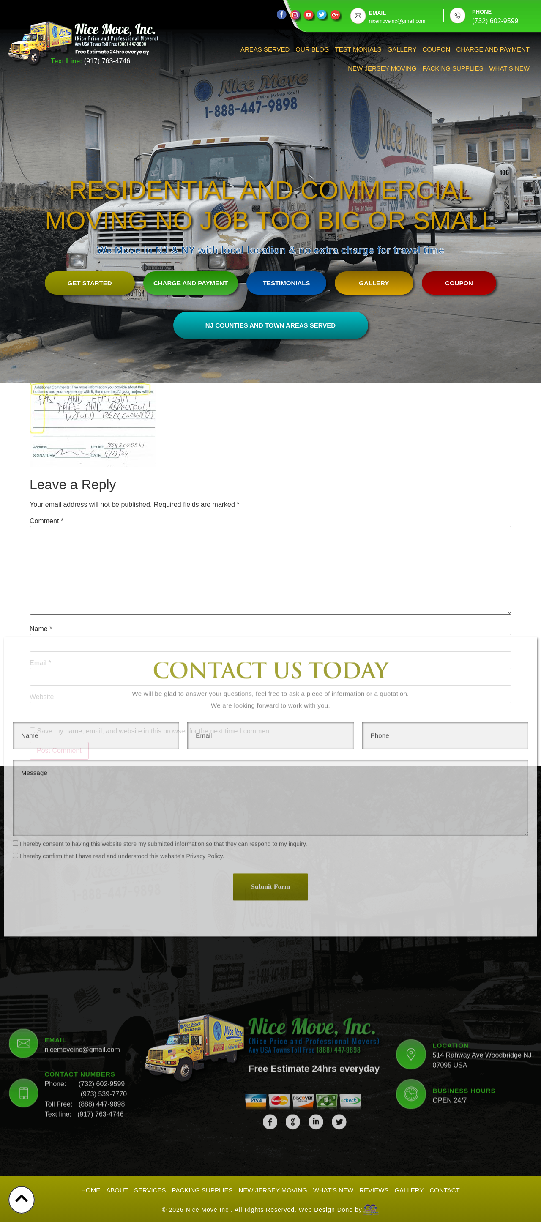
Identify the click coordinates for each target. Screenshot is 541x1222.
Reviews (373, 1190)
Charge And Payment (493, 49)
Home (90, 1190)
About (117, 1190)
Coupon (437, 49)
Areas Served (265, 49)
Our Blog (312, 49)
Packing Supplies (453, 68)
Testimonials (358, 49)
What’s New (509, 68)
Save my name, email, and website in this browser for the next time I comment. (155, 731)
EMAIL (377, 13)
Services (150, 1190)
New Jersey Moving (382, 68)
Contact (444, 1190)
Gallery (402, 49)
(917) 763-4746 (107, 61)
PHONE (482, 11)
